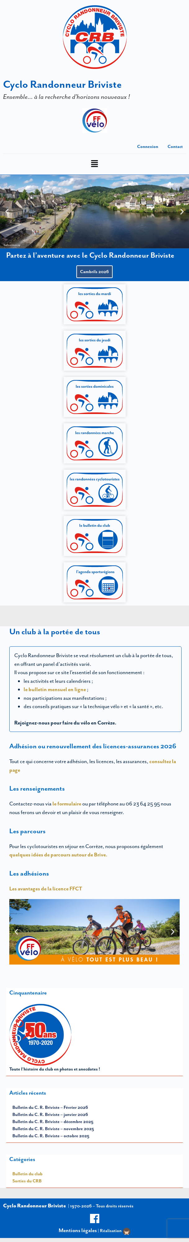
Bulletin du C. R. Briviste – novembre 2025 (53, 1128)
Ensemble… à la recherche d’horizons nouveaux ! (66, 96)
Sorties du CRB (27, 1181)
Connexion (147, 146)
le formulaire (66, 803)
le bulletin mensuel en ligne (55, 689)
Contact (175, 146)
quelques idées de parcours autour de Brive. (58, 854)
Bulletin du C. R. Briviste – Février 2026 (50, 1107)
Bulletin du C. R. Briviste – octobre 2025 (50, 1135)
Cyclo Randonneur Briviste (62, 84)
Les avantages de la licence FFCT (45, 888)
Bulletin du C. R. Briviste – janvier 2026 (50, 1114)
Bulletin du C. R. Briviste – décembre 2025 (52, 1121)
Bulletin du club (27, 1174)
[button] (94, 164)
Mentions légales (78, 1230)
